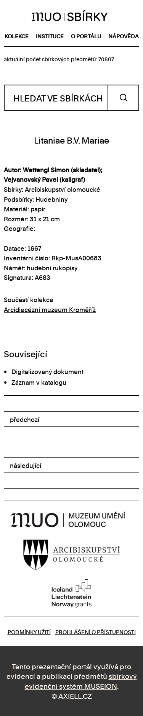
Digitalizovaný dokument (47, 371)
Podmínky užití (29, 631)
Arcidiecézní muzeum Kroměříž (50, 309)
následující (25, 465)
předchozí (24, 419)
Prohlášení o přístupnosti (95, 631)
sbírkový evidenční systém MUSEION (81, 680)
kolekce (17, 35)
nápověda (123, 35)
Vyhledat (123, 98)
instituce (50, 35)
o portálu (86, 35)
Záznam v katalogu (38, 382)
